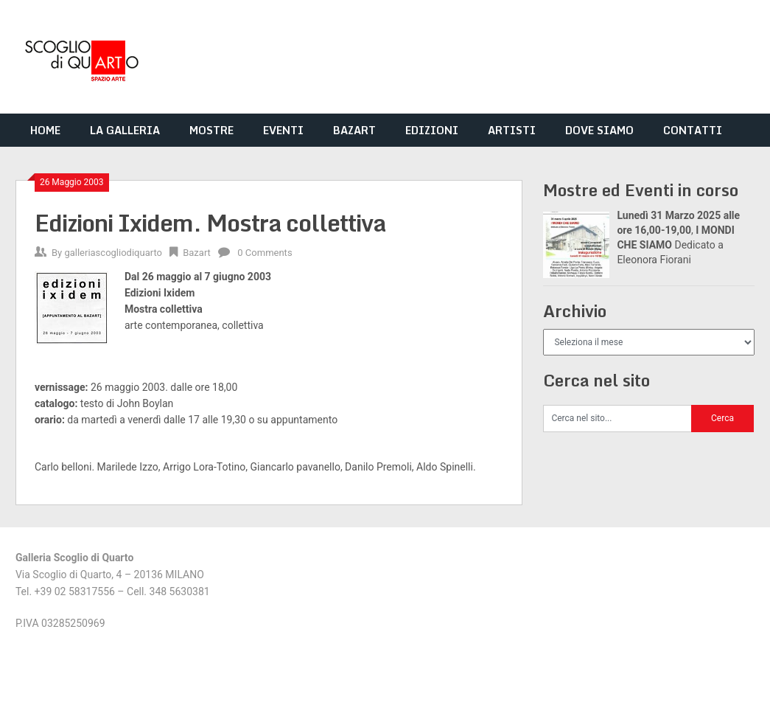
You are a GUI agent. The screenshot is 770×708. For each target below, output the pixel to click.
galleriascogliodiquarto (113, 252)
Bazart (197, 252)
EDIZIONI (431, 130)
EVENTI (283, 130)
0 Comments (264, 252)
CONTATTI (692, 130)
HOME (45, 130)
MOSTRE (211, 130)
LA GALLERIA (125, 130)
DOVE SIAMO (599, 130)
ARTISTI (512, 130)
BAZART (354, 130)
